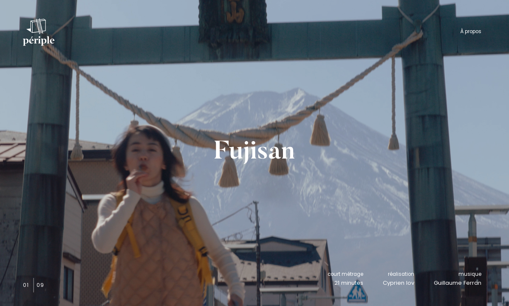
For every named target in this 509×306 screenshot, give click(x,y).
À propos (470, 31)
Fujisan (254, 152)
